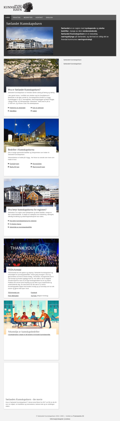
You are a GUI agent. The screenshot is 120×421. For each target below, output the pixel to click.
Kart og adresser (38, 108)
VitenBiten (13, 111)
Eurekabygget (14, 163)
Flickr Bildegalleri (13, 296)
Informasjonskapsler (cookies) (60, 419)
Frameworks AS (78, 416)
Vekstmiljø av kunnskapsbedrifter (21, 227)
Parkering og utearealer (18, 108)
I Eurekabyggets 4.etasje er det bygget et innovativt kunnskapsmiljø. (29, 334)
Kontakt (39, 17)
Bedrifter (28, 17)
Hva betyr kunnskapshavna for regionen (23, 221)
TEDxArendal (14, 269)
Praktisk (16, 17)
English (49, 17)
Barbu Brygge (14, 167)
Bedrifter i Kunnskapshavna (21, 149)
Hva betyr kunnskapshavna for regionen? (27, 209)
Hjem (8, 17)
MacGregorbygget (39, 167)
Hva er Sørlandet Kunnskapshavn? (24, 89)
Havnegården (37, 163)
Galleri (34, 111)
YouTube (34, 296)
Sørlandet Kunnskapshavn (72, 60)
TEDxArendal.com (13, 292)
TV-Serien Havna (15, 224)
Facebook (34, 292)
